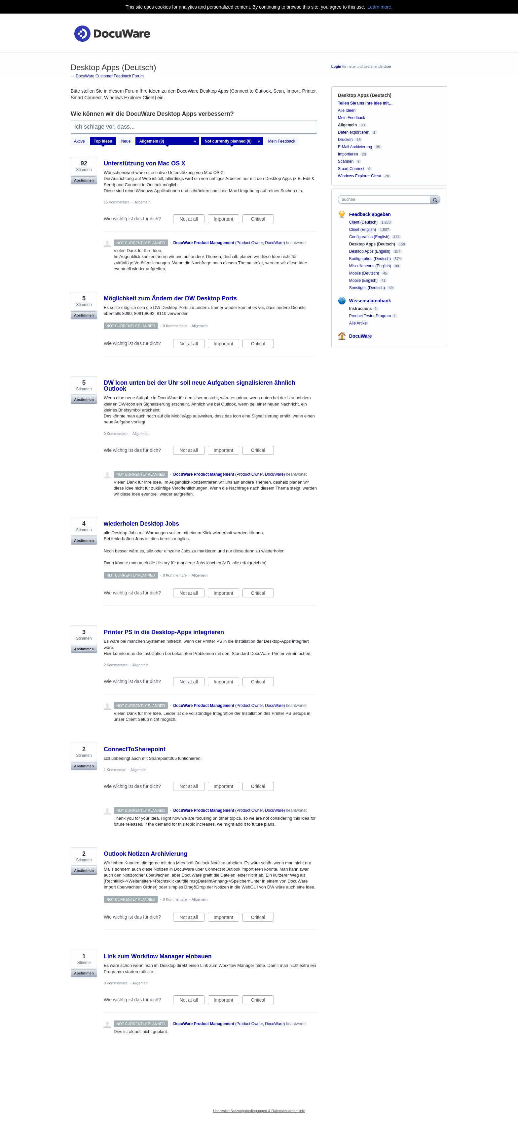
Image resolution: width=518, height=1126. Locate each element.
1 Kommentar (115, 770)
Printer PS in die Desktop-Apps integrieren (164, 632)
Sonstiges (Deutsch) (367, 287)
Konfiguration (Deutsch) (370, 258)
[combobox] (385, 199)
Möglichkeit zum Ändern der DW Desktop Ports (170, 298)
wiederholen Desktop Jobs (141, 523)
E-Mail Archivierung (355, 147)
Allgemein (142, 202)
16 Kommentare (117, 202)
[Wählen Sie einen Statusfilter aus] (232, 141)
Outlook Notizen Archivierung (145, 853)
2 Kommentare (116, 665)
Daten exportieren (353, 132)
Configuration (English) (369, 237)
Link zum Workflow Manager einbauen (158, 956)
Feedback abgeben (370, 214)
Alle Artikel (358, 323)
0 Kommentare (175, 326)
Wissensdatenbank (370, 300)
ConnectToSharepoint (135, 749)
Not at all (192, 220)
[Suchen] (435, 199)
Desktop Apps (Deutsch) (372, 244)
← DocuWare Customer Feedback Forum (107, 76)
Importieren (348, 154)
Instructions (360, 308)
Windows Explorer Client (359, 176)
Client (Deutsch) (364, 222)
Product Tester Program (370, 316)
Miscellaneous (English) (370, 266)
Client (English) (363, 229)
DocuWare (360, 336)
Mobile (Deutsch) (364, 273)
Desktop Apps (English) (370, 251)
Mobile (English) (364, 280)
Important (226, 220)
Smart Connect (351, 168)
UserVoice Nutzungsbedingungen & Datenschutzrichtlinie (259, 1111)
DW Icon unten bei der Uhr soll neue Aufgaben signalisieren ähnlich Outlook (199, 385)
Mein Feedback (281, 141)
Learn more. (379, 7)
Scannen (345, 161)
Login (336, 66)
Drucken (345, 139)
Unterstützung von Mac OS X (144, 163)
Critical (262, 220)
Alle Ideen (346, 110)
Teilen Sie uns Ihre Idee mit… (365, 103)
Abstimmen (84, 180)
